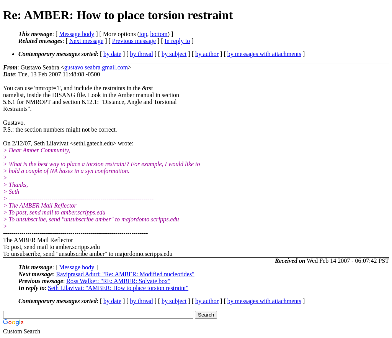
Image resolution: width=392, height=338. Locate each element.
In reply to (177, 41)
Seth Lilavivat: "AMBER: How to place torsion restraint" (118, 288)
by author (207, 54)
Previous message (134, 41)
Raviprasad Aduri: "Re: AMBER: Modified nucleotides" (125, 274)
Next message (86, 41)
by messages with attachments (264, 54)
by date (112, 54)
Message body (76, 34)
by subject (174, 54)
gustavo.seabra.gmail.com (96, 67)
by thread (141, 54)
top (143, 34)
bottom (158, 34)
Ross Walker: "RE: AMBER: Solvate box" (118, 281)
